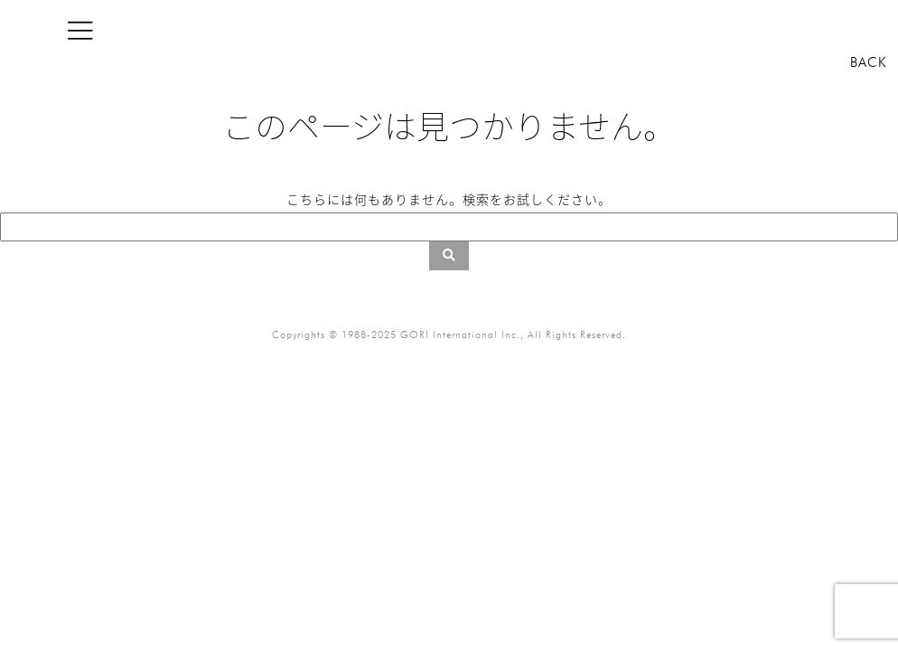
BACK (868, 62)
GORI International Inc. (460, 334)
